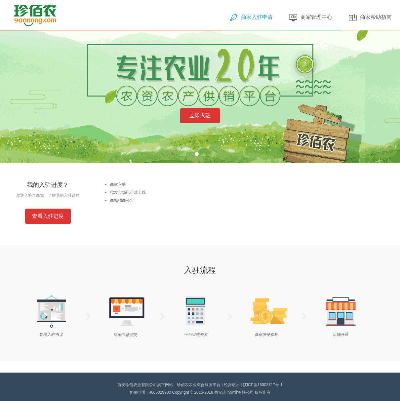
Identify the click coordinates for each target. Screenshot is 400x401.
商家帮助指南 (370, 17)
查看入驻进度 (48, 216)
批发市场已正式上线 (128, 192)
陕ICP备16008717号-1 (263, 384)
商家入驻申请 (251, 17)
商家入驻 (118, 184)
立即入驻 (200, 115)
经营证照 (232, 384)
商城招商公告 (122, 200)
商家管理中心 (310, 17)
